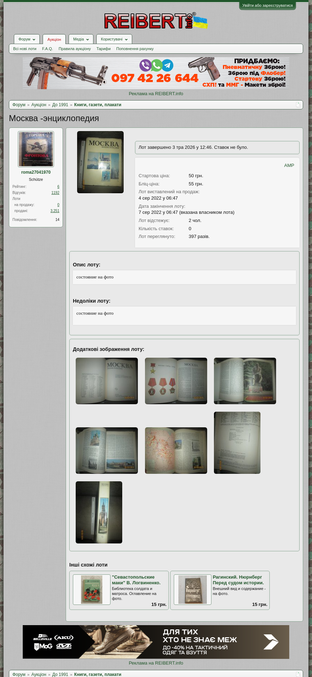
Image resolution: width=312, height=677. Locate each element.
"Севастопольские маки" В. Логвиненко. (136, 580)
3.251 (54, 211)
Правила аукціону (75, 49)
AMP (289, 165)
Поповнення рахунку (135, 49)
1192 (55, 193)
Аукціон (54, 39)
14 (57, 220)
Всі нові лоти (24, 49)
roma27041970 (36, 172)
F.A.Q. (47, 49)
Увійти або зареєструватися (267, 5)
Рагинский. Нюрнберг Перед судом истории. (238, 580)
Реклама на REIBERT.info (156, 93)
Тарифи (104, 49)
